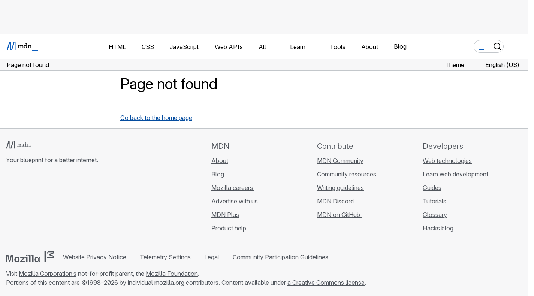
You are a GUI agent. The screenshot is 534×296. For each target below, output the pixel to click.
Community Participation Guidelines (280, 257)
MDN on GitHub (339, 214)
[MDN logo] (21, 145)
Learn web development (455, 174)
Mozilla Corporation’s (47, 273)
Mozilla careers (232, 187)
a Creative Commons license (326, 282)
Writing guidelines (340, 187)
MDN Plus (225, 214)
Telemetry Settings (165, 257)
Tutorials (434, 201)
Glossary (435, 214)
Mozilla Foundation (172, 273)
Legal (211, 257)
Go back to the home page (156, 117)
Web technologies (447, 160)
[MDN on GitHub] (10, 204)
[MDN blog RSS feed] (64, 204)
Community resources (346, 174)
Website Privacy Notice (94, 257)
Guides (432, 187)
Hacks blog (439, 228)
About (219, 160)
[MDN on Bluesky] (23, 204)
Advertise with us (234, 201)
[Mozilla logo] (30, 256)
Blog (400, 46)
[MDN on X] (37, 204)
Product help (229, 228)
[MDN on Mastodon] (50, 204)
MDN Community (340, 160)
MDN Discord (336, 201)
